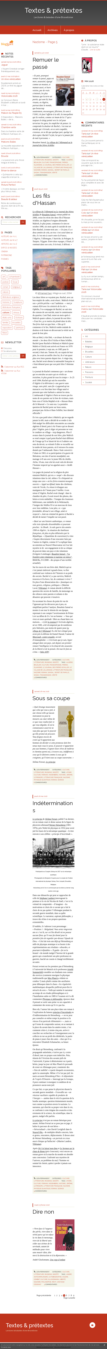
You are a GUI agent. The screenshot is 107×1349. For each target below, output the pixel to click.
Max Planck (53, 978)
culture (5, 312)
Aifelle (84, 230)
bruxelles (16, 322)
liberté (62, 1279)
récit (54, 1282)
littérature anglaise (10, 297)
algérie (69, 160)
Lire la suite (95, 49)
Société (56, 160)
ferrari (45, 775)
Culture (65, 157)
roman (5, 287)
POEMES (5, 259)
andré (69, 1274)
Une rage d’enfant (57, 1260)
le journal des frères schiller (56, 165)
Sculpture (17, 302)
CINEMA (4, 251)
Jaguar (4, 64)
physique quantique (42, 780)
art (3, 276)
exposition (7, 327)
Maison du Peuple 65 (11, 113)
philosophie (46, 1282)
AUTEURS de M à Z (9, 240)
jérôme (69, 775)
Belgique (89, 346)
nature (5, 292)
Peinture (89, 377)
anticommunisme (41, 1277)
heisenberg (53, 775)
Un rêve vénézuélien (11, 79)
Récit (4, 332)
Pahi (83, 269)
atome (68, 772)
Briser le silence (8, 170)
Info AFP (44, 652)
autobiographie (55, 1277)
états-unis (6, 317)
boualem (37, 162)
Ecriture (19, 317)
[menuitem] (37, 30)
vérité (54, 172)
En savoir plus (6, 1347)
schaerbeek (14, 276)
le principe (38, 777)
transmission (45, 172)
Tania (84, 133)
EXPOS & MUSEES (9, 247)
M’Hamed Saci (45, 293)
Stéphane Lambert (47, 898)
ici (57, 891)
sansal (51, 170)
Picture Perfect (8, 184)
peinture (20, 327)
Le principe (50, 762)
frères (65, 162)
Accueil (37, 30)
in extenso (52, 622)
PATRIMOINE (6, 255)
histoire (5, 302)
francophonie (55, 162)
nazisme (37, 170)
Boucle (4, 156)
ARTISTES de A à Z (9, 244)
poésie (5, 281)
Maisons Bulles (8, 141)
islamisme (38, 165)
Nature (88, 367)
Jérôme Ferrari (51, 819)
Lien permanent (41, 157)
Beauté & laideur (9, 199)
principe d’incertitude (62, 1012)
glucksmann (53, 1279)
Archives (53, 30)
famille (5, 322)
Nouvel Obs (38, 1132)
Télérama (42, 588)
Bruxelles (89, 351)
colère (65, 1277)
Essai (15, 281)
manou (84, 249)
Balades (88, 341)
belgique (16, 287)
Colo (83, 212)
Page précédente (44, 1295)
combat (37, 1279)
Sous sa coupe (51, 698)
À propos (69, 30)
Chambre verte (8, 127)
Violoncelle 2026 (9, 96)
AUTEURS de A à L (9, 236)
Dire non (43, 1211)
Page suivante (69, 1298)
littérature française (11, 307)
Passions (48, 160)
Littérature (39, 160)
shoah (36, 172)
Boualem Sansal (49, 215)
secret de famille (62, 170)
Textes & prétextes (53, 10)
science (61, 780)
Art (86, 336)
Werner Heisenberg (57, 825)
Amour (16, 312)
